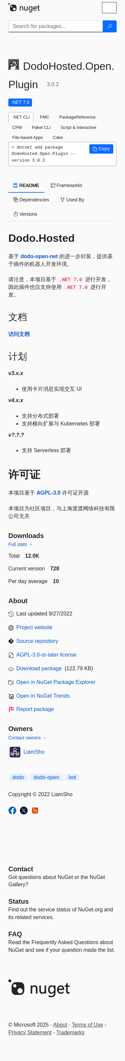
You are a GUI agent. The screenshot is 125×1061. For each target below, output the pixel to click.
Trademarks (70, 1032)
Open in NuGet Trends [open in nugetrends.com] (43, 696)
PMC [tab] (44, 117)
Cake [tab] (58, 137)
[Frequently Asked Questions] (15, 934)
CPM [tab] (17, 127)
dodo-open (46, 777)
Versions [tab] (25, 214)
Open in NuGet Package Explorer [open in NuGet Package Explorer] (55, 682)
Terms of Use (87, 1025)
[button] (101, 149)
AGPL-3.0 (48, 493)
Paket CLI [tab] (41, 127)
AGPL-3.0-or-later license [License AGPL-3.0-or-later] (46, 655)
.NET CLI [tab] (21, 117)
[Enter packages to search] (55, 26)
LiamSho (34, 752)
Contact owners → (27, 737)
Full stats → (20, 544)
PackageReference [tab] (77, 117)
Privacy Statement (30, 1032)
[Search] (110, 26)
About (60, 1025)
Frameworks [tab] (66, 185)
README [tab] (26, 185)
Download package (39, 668)
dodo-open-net (39, 256)
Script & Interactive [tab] (78, 127)
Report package (35, 709)
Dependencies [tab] (31, 199)
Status (18, 901)
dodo (18, 777)
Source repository (37, 641)
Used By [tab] (72, 199)
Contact (20, 869)
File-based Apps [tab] (27, 137)
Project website (34, 627)
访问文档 (19, 334)
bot (72, 777)
